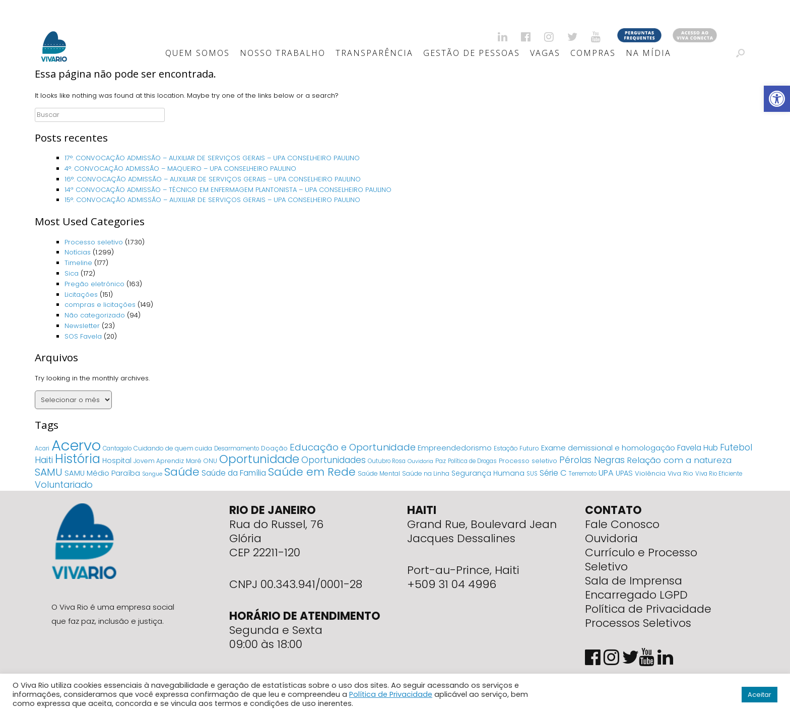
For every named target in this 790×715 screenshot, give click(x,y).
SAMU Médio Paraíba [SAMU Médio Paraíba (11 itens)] (102, 473)
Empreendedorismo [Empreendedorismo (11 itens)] (455, 448)
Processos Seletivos (638, 623)
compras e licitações (100, 304)
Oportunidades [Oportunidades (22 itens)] (333, 460)
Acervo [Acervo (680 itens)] (76, 445)
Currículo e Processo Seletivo (641, 559)
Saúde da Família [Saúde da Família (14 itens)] (234, 473)
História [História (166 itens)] (77, 458)
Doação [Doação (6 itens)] (274, 448)
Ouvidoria (611, 538)
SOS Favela (83, 336)
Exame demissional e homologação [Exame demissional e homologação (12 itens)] (608, 447)
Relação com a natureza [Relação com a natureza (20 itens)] (679, 460)
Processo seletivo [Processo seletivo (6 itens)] (528, 461)
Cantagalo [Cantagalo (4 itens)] (117, 448)
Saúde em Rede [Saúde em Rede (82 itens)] (312, 472)
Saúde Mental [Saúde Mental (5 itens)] (379, 473)
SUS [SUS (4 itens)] (532, 474)
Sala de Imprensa (633, 581)
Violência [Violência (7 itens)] (650, 473)
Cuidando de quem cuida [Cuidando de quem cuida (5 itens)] (173, 448)
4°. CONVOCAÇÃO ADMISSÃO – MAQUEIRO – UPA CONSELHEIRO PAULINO (180, 168)
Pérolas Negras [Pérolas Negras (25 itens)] (592, 460)
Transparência (374, 52)
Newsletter (82, 326)
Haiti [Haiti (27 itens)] (44, 459)
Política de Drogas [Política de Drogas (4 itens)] (472, 461)
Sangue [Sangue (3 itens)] (152, 474)
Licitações (81, 294)
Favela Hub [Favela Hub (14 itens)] (697, 447)
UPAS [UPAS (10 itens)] (624, 473)
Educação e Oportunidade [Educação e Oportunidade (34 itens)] (353, 447)
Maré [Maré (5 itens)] (194, 461)
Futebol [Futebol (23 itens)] (736, 447)
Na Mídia (648, 52)
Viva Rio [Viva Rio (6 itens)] (680, 473)
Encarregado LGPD (636, 595)
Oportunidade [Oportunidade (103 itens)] (259, 459)
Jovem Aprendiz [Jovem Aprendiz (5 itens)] (159, 461)
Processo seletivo (93, 242)
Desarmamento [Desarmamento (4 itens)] (236, 448)
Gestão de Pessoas (471, 52)
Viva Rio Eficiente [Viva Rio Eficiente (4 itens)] (718, 474)
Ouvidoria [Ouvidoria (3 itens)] (420, 461)
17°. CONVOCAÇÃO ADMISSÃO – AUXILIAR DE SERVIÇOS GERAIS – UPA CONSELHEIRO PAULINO (212, 158)
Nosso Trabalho (282, 52)
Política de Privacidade (648, 609)
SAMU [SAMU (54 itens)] (48, 472)
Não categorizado (94, 315)
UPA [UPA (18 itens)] (606, 473)
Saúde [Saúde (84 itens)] (182, 472)
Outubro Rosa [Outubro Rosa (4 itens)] (387, 461)
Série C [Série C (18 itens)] (553, 473)
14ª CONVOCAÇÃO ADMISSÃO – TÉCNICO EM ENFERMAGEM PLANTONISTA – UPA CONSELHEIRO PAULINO (227, 189)
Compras (593, 52)
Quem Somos (197, 52)
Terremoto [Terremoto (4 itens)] (583, 474)
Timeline (78, 263)
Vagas (545, 52)
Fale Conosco (622, 524)
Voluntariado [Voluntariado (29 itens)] (64, 484)
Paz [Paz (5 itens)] (440, 461)
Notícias (77, 252)
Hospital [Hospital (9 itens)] (116, 461)
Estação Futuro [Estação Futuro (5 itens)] (516, 448)
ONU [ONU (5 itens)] (210, 461)
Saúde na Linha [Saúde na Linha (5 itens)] (425, 473)
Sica (71, 273)
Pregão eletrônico (94, 284)
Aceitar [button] (759, 694)
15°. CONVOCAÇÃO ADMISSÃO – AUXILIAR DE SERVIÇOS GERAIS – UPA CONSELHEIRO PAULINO (212, 200)
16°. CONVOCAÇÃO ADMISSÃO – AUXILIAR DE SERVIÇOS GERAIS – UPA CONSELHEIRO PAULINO (212, 179)
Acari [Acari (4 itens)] (42, 448)
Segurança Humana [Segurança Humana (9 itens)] (487, 473)
